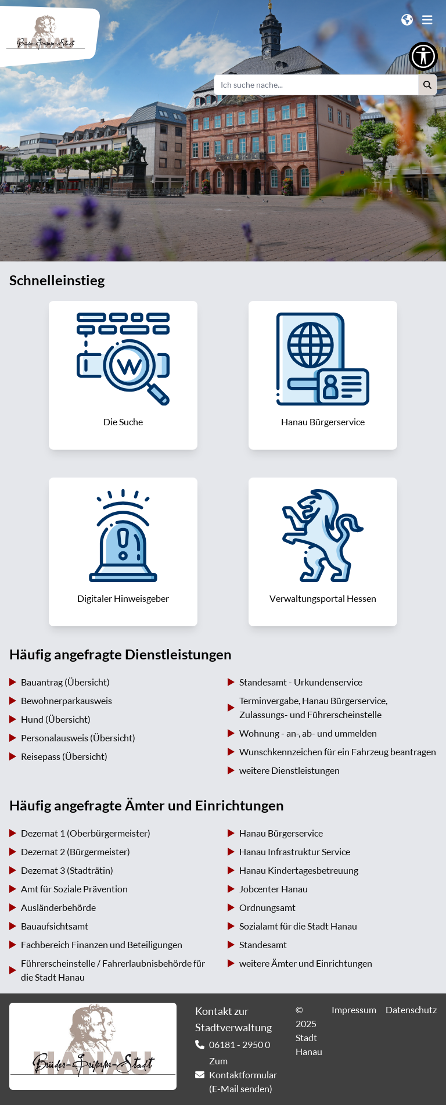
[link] (123, 375)
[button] (427, 84)
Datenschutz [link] (411, 1010)
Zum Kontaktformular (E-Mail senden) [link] (243, 1075)
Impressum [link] (354, 1010)
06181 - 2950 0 (239, 1044)
